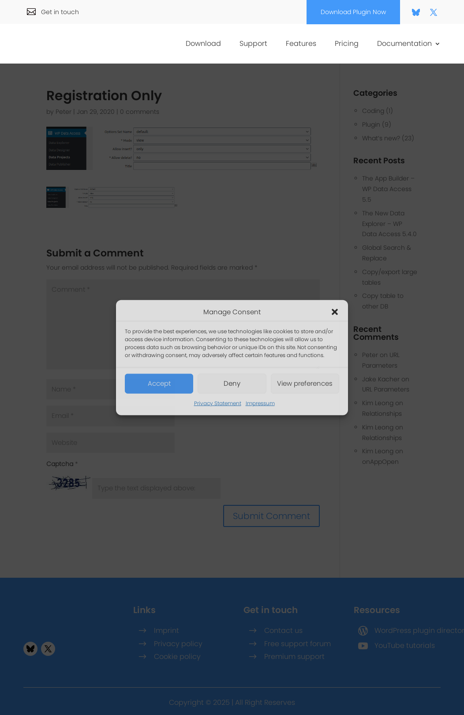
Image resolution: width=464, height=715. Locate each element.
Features (301, 45)
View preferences (305, 383)
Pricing (347, 45)
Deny (232, 383)
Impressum (260, 403)
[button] (334, 312)
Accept (159, 383)
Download (203, 45)
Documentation (404, 45)
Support (253, 45)
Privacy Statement (217, 403)
